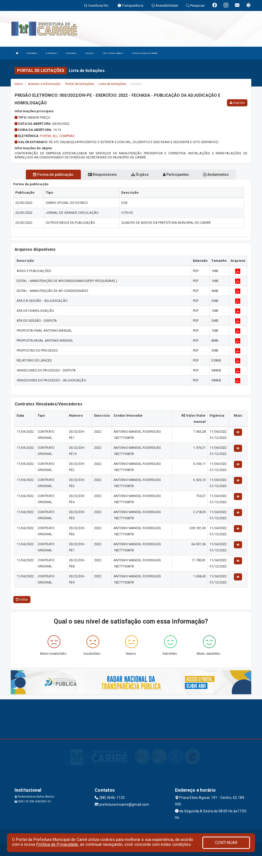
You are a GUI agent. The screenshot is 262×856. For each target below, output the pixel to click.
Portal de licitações (79, 84)
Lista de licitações (112, 84)
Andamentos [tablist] (216, 174)
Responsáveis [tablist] (102, 174)
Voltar (22, 599)
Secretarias (72, 53)
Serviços (90, 53)
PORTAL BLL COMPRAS (57, 136)
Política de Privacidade (57, 844)
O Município (32, 53)
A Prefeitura (52, 53)
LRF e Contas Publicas (113, 53)
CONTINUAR (226, 842)
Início (19, 84)
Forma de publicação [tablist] (53, 174)
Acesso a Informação (44, 84)
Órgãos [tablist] (140, 174)
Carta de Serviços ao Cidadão (144, 53)
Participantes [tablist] (176, 174)
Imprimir (237, 103)
